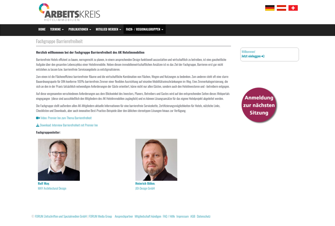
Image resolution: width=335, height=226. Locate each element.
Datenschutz (203, 216)
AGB (192, 216)
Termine (57, 29)
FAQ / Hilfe (169, 216)
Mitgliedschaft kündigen (148, 216)
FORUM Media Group (100, 216)
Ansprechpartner (124, 216)
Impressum (183, 216)
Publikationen (79, 29)
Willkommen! (253, 53)
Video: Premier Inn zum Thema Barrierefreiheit (64, 117)
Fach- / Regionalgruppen (144, 29)
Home (42, 29)
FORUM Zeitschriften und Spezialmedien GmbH (61, 216)
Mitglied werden (108, 29)
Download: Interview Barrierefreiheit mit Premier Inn (67, 124)
